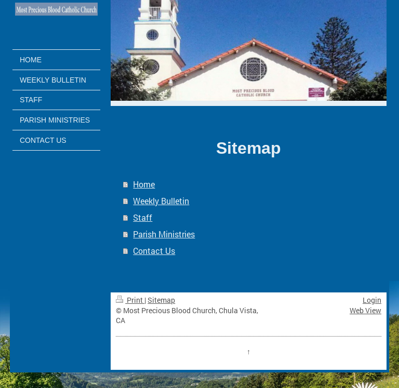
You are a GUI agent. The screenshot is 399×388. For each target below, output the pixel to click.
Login (372, 300)
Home (144, 184)
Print (130, 300)
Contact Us (154, 250)
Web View (365, 310)
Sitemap (161, 300)
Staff (142, 217)
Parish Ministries (164, 234)
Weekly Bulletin (161, 200)
